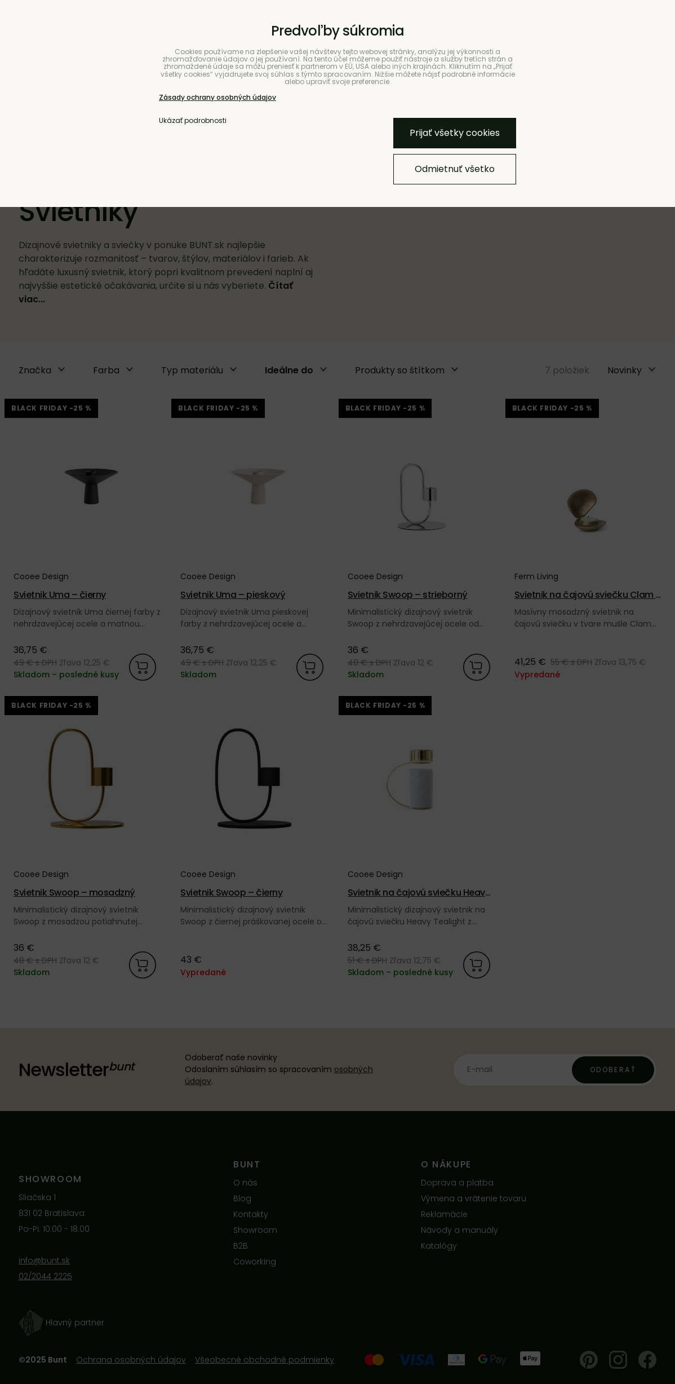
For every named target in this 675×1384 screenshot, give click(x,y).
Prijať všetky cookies (455, 132)
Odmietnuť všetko (455, 168)
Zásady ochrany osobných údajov (217, 97)
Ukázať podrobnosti (193, 120)
